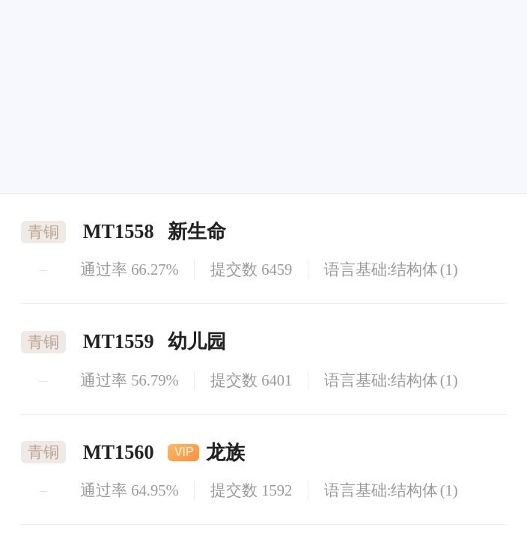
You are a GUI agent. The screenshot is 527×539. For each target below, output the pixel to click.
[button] (396, 165)
